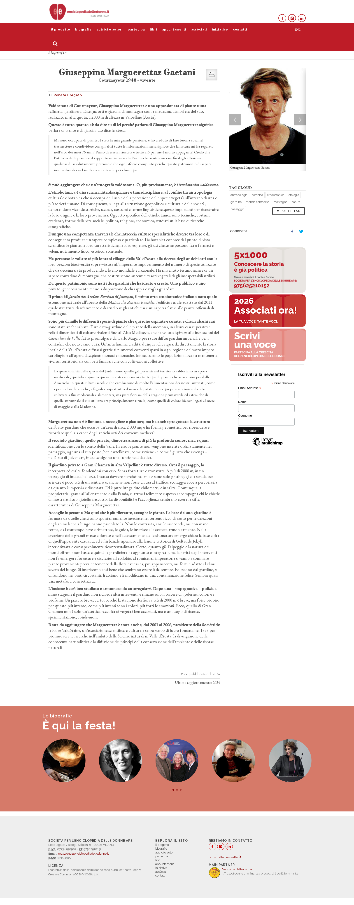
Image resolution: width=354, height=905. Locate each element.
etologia (294, 195)
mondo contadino (257, 202)
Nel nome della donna (237, 869)
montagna (280, 202)
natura (295, 202)
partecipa (136, 29)
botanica (257, 195)
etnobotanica (275, 195)
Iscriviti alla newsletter (225, 857)
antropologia (239, 195)
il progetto (60, 29)
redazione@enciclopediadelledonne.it (83, 853)
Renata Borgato (68, 95)
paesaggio (237, 209)
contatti (240, 29)
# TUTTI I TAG (288, 211)
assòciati (199, 29)
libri (153, 29)
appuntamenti (174, 29)
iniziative (220, 29)
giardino (236, 202)
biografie (83, 29)
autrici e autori (110, 29)
